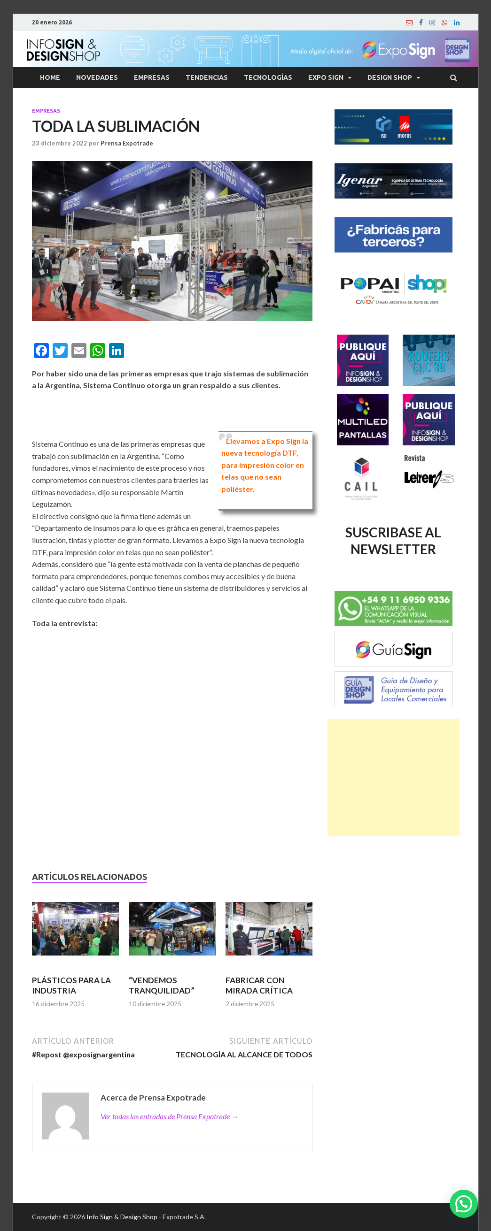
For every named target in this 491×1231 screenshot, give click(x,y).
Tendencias (207, 77)
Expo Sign (325, 77)
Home (50, 77)
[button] (464, 1204)
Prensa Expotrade (127, 143)
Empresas (152, 77)
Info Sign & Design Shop (121, 1217)
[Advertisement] (393, 777)
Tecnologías (268, 77)
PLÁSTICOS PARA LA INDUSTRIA (71, 985)
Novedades (97, 77)
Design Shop (389, 77)
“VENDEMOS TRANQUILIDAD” (162, 985)
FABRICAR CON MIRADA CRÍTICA (259, 985)
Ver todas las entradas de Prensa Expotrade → (170, 1116)
